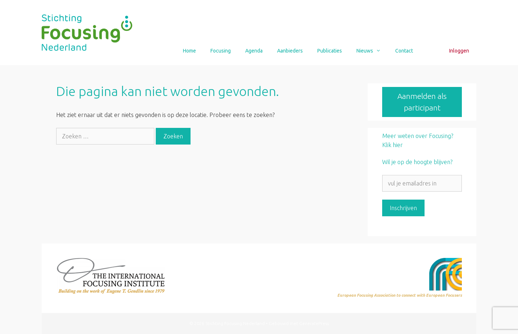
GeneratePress (314, 323)
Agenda (254, 51)
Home (189, 51)
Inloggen (459, 51)
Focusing (220, 51)
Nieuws (372, 51)
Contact (404, 51)
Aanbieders (290, 51)
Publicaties (329, 51)
